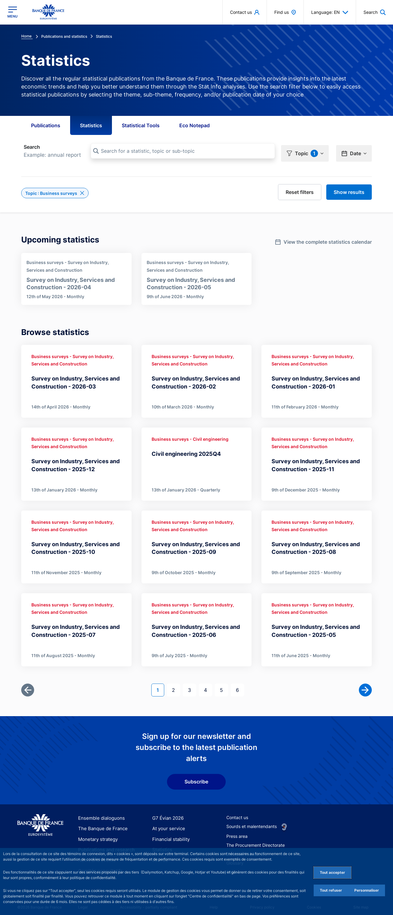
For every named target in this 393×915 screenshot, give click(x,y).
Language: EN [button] (329, 12)
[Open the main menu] (12, 12)
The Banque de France (101, 823)
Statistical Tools (141, 125)
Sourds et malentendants (251, 821)
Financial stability (169, 834)
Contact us (237, 812)
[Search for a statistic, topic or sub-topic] (183, 151)
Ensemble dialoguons (99, 813)
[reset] (299, 190)
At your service (167, 823)
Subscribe (196, 777)
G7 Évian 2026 (166, 813)
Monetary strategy (96, 834)
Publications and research (104, 844)
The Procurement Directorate (255, 840)
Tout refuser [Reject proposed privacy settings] (331, 890)
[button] (305, 151)
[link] (323, 237)
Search (32, 147)
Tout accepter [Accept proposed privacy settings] (332, 872)
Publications (45, 125)
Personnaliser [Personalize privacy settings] (366, 890)
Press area (237, 831)
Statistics (91, 125)
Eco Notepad (194, 125)
